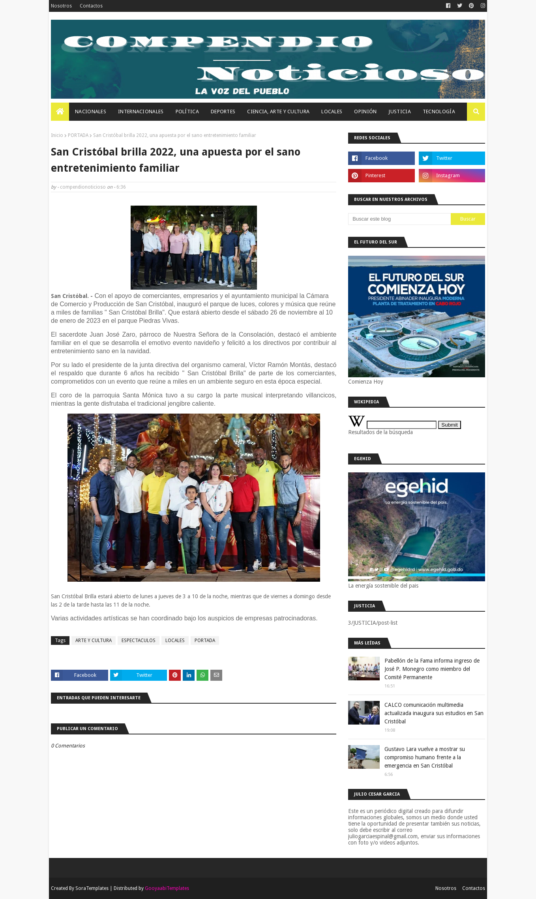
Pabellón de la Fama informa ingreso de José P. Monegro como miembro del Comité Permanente (432, 668)
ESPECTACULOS (139, 640)
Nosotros (61, 6)
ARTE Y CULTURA (93, 640)
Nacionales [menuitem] (90, 111)
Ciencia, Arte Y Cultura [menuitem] (278, 111)
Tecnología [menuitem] (439, 111)
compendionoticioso (83, 187)
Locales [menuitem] (331, 111)
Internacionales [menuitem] (141, 111)
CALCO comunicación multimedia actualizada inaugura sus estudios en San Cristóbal (434, 713)
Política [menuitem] (187, 111)
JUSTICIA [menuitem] (399, 111)
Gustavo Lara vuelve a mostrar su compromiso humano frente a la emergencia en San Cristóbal (424, 757)
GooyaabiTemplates (167, 888)
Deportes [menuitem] (223, 111)
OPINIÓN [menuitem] (365, 111)
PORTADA (78, 135)
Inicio (57, 135)
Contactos (91, 6)
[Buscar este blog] (399, 219)
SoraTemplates (92, 888)
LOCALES (175, 640)
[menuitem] (60, 112)
